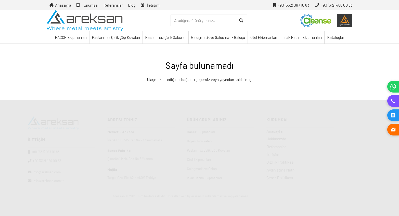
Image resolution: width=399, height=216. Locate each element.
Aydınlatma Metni (299, 169)
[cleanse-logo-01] (315, 20)
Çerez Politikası (298, 177)
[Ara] (241, 20)
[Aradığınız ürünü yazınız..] (209, 21)
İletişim (291, 154)
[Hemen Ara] (393, 101)
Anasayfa (293, 131)
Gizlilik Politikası (299, 162)
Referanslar (295, 146)
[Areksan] (85, 20)
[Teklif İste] (393, 115)
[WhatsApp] (393, 87)
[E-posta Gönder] (393, 129)
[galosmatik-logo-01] (345, 20)
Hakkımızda (295, 138)
